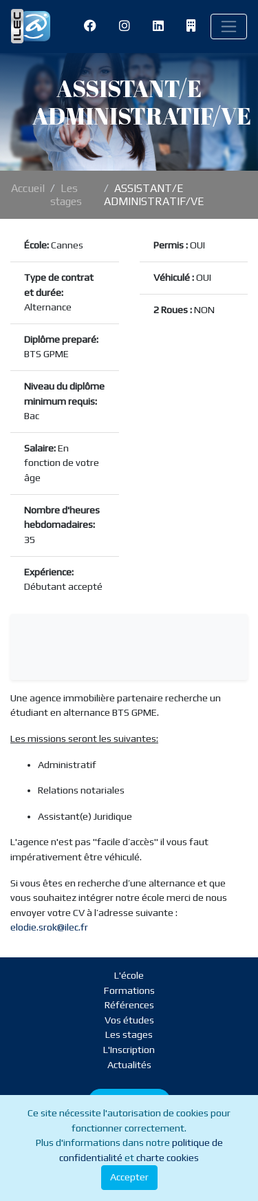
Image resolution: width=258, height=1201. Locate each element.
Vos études (129, 1019)
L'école (129, 975)
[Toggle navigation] (229, 26)
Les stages (66, 195)
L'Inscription (129, 1049)
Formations (129, 990)
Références (129, 1004)
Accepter (129, 1176)
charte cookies (167, 1157)
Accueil (28, 188)
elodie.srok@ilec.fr (49, 927)
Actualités (129, 1064)
